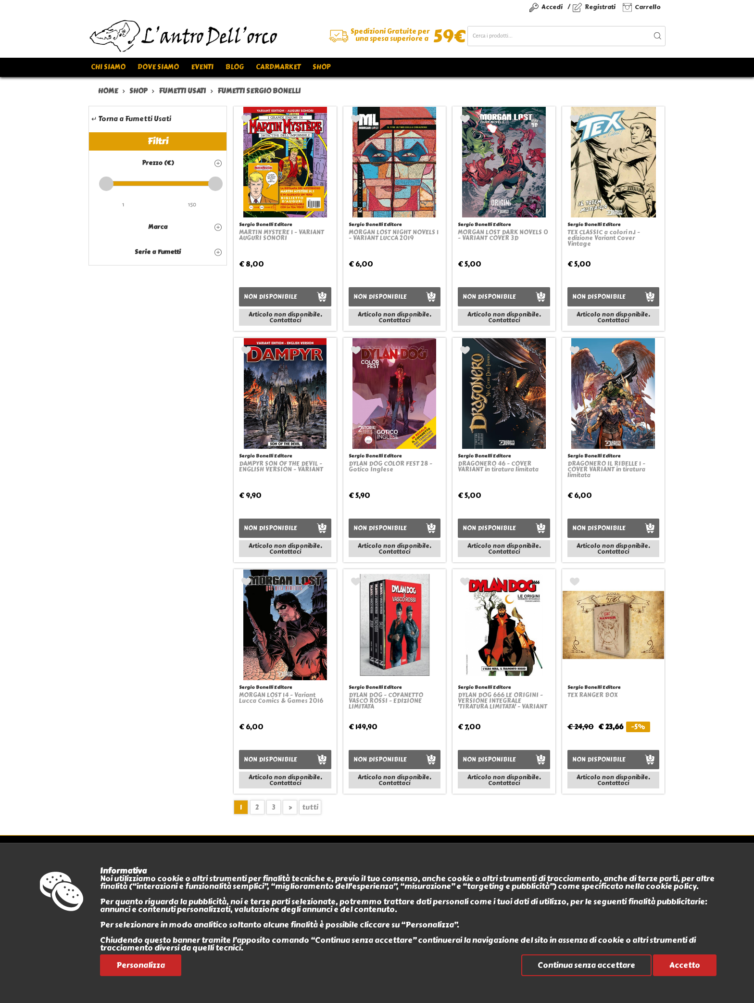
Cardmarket (278, 67)
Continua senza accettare (586, 965)
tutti (310, 807)
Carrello (648, 7)
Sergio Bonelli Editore (265, 224)
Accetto (684, 965)
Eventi (202, 67)
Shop (321, 67)
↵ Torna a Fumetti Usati (131, 119)
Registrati (600, 7)
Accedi (552, 7)
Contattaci (285, 320)
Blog (235, 67)
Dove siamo (158, 67)
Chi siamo (108, 67)
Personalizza (140, 965)
